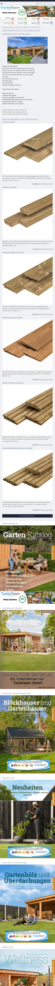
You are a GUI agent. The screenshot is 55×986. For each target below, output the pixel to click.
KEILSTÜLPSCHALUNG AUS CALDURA (12, 318)
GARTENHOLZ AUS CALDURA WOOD (31, 27)
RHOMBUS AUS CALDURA (9, 187)
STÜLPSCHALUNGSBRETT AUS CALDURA (13, 252)
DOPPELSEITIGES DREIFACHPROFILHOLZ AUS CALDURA (17, 448)
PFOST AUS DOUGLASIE (8, 122)
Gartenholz (18, 27)
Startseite (11, 27)
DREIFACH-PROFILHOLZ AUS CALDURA (12, 383)
